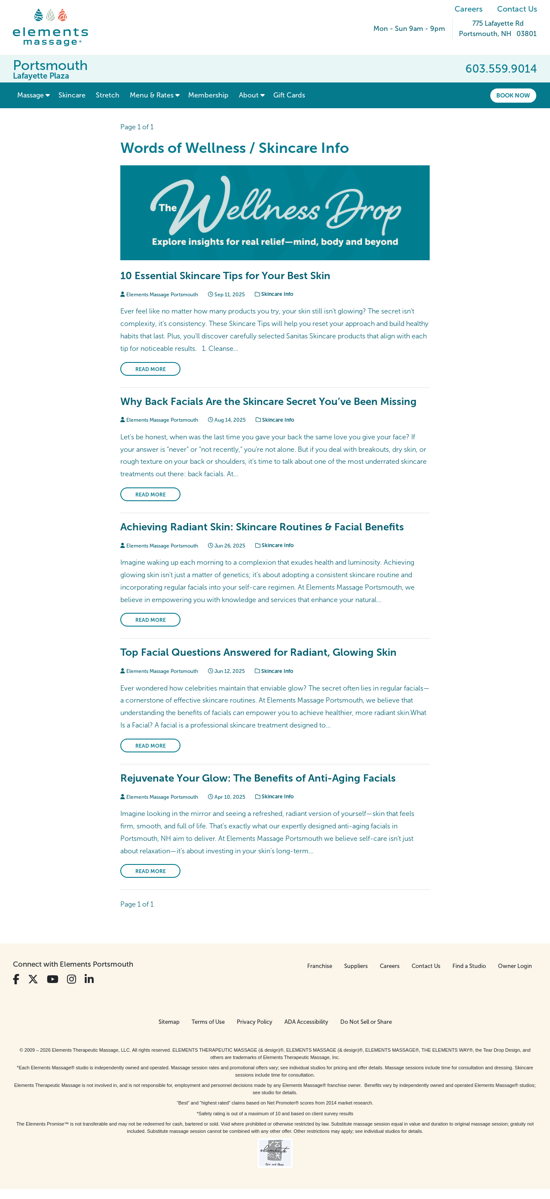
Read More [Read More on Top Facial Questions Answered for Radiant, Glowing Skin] (150, 746)
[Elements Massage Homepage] (57, 27)
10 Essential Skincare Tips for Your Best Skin (225, 275)
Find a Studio (469, 966)
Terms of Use (208, 1022)
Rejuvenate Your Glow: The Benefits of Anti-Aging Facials (258, 778)
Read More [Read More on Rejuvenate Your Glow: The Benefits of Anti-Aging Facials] (150, 871)
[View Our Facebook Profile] (16, 979)
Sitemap (169, 1022)
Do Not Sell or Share (366, 1022)
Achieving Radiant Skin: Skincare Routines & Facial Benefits (262, 527)
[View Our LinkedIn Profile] (89, 979)
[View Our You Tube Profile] (52, 979)
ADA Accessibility (306, 1022)
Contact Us (517, 9)
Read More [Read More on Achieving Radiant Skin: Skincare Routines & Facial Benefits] (150, 620)
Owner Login (515, 966)
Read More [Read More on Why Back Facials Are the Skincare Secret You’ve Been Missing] (150, 495)
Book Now (513, 95)
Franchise (319, 966)
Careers (469, 9)
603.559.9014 (501, 69)
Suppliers (356, 966)
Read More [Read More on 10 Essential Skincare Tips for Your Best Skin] (150, 369)
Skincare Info (274, 294)
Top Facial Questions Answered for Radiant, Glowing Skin (258, 652)
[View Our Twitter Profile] (33, 979)
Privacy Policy (254, 1022)
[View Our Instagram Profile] (71, 979)
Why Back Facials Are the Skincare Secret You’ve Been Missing (268, 401)
